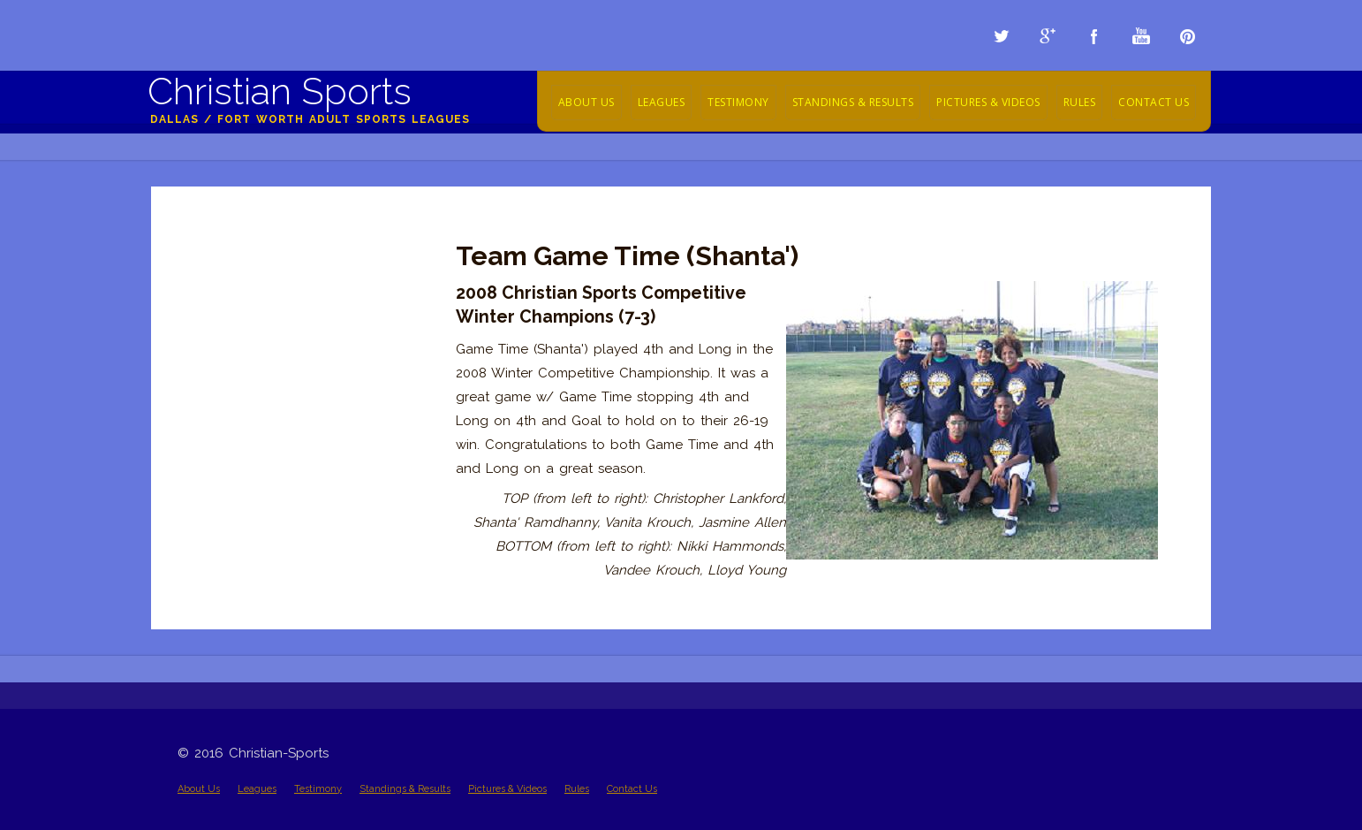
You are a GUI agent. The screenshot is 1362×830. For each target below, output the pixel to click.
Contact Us (1153, 102)
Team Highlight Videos (247, 422)
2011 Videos (213, 351)
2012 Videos (214, 327)
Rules (1079, 102)
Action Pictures (224, 255)
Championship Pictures (250, 232)
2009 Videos (216, 399)
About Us (586, 102)
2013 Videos (214, 303)
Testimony (738, 102)
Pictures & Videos (988, 102)
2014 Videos (215, 279)
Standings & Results (853, 102)
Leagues (661, 102)
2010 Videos (215, 375)
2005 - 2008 (214, 446)
